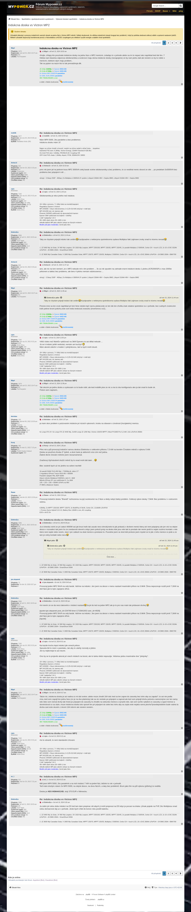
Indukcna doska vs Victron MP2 (29, 25)
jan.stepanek (15, 579)
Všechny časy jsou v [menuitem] (170, 887)
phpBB (88, 894)
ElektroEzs (15, 232)
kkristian (14, 416)
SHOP (158, 11)
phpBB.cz (101, 899)
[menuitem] (56, 19)
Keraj (13, 442)
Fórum (150, 11)
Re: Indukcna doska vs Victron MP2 (58, 133)
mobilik (13, 133)
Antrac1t (14, 163)
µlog (181, 11)
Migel (13, 48)
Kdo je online (14, 877)
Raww (13, 492)
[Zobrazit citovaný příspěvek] (61, 297)
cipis (12, 189)
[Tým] (154, 887)
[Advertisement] (95, 108)
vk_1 (12, 776)
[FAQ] (147, 887)
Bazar (165, 11)
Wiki (175, 11)
